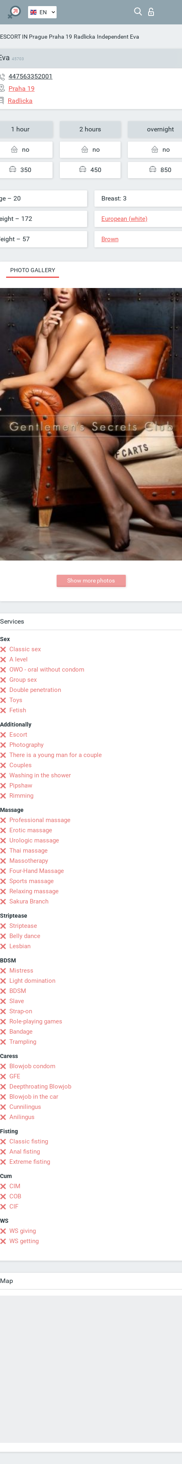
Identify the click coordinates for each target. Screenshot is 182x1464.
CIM (14, 1186)
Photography (26, 744)
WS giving (22, 1231)
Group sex (23, 679)
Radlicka (84, 36)
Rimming (21, 795)
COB (15, 1196)
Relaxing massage (34, 891)
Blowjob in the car (33, 1096)
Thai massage (28, 850)
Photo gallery (32, 270)
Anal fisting (24, 1151)
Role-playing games (35, 1021)
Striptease (23, 925)
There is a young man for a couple (55, 755)
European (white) (124, 219)
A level (18, 659)
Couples (20, 765)
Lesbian (20, 946)
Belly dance (24, 936)
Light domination (32, 980)
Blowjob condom (32, 1066)
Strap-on (20, 1011)
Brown (109, 239)
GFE (14, 1076)
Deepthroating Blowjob (40, 1086)
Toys (15, 700)
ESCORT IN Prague (23, 36)
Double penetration (35, 690)
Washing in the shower (40, 775)
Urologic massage (34, 840)
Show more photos (91, 580)
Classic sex (25, 649)
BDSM (17, 991)
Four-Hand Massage (36, 871)
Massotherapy (28, 860)
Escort (18, 734)
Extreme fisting (29, 1161)
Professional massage (39, 820)
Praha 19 (60, 36)
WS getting (24, 1241)
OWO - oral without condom (46, 669)
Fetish (17, 710)
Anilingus (22, 1117)
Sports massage (31, 881)
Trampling (22, 1041)
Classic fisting (28, 1141)
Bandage (21, 1031)
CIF (13, 1206)
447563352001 (31, 76)
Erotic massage (30, 830)
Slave (16, 1001)
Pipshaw (20, 785)
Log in (151, 11)
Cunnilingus (25, 1107)
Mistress (21, 970)
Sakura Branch (28, 901)
